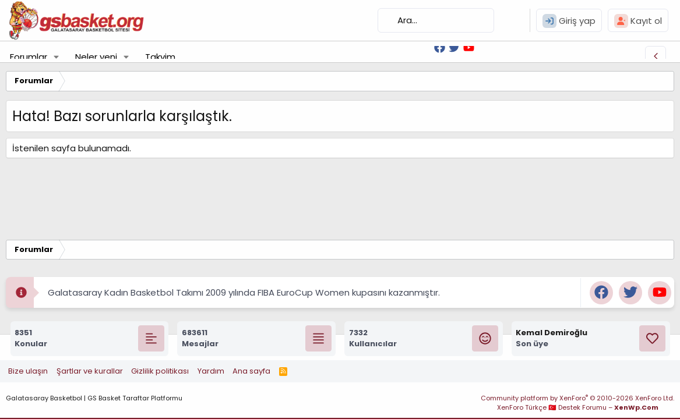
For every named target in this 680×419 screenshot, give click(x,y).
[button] (56, 57)
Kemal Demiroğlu (551, 332)
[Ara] (436, 20)
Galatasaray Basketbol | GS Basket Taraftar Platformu (94, 398)
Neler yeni (96, 57)
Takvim (160, 57)
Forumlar (28, 57)
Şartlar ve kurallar (90, 371)
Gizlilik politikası (160, 371)
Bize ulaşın (28, 371)
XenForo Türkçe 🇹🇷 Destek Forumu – (577, 407)
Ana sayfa (251, 371)
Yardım (211, 371)
